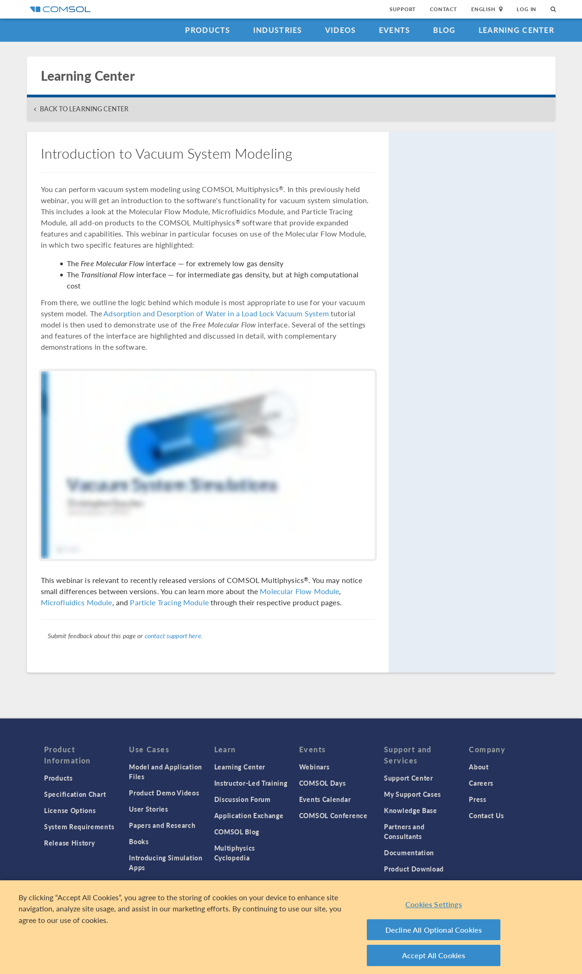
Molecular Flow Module (299, 591)
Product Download (414, 868)
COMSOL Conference (333, 815)
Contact (443, 9)
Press (477, 799)
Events (394, 30)
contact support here (173, 635)
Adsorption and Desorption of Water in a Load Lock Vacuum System (215, 313)
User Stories (148, 809)
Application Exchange (249, 815)
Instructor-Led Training (251, 783)
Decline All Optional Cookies (433, 932)
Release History (69, 842)
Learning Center (516, 30)
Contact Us (486, 815)
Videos (340, 30)
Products (207, 30)
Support (403, 9)
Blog (444, 30)
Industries (277, 30)
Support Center (408, 777)
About (479, 766)
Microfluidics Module (76, 602)
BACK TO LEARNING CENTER (84, 108)
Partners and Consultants (404, 831)
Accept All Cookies (434, 958)
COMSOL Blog (237, 831)
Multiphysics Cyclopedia (234, 852)
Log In (527, 9)
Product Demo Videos (164, 792)
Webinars (314, 766)
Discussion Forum (242, 799)
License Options (70, 810)
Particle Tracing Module (169, 602)
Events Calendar (325, 799)
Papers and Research (162, 825)
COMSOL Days (322, 783)
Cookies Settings (433, 907)
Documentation (409, 852)
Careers (481, 783)
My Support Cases (412, 794)
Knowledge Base (410, 810)
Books (139, 841)
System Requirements (79, 826)
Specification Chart (75, 794)
